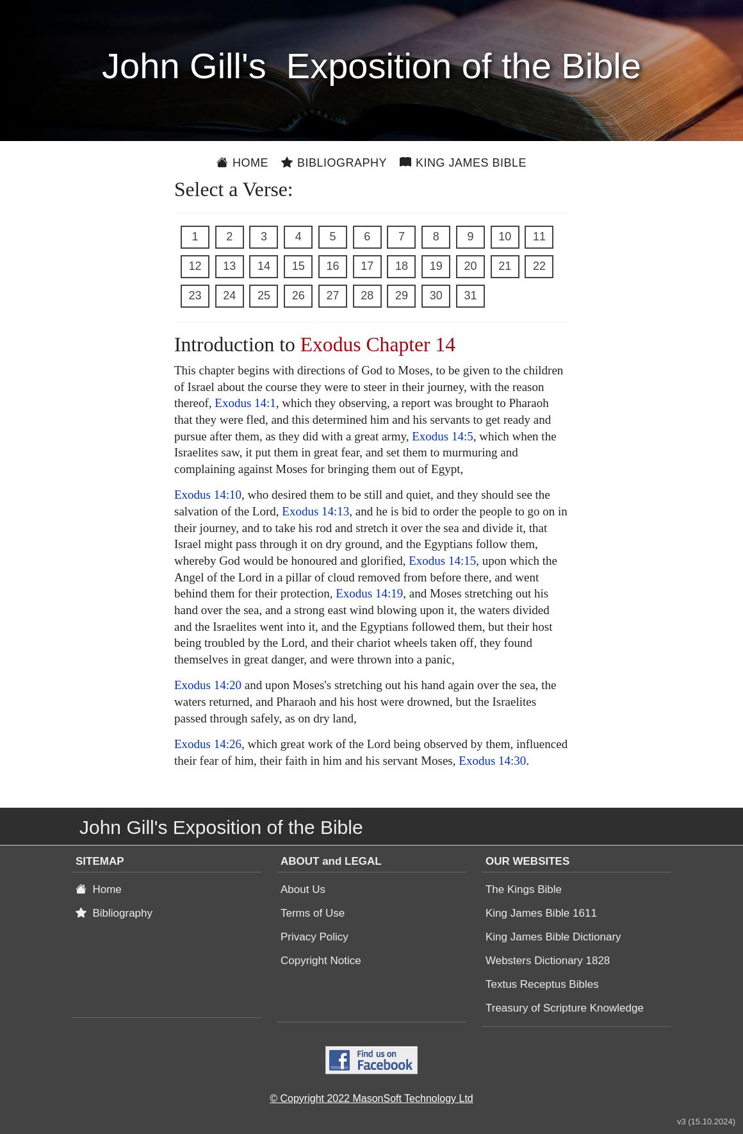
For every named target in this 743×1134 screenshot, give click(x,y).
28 (367, 295)
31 (470, 295)
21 (504, 266)
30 (436, 295)
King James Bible (463, 162)
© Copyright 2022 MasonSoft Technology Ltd (371, 1098)
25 (263, 295)
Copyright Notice (321, 961)
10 (504, 236)
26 (298, 295)
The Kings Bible (524, 889)
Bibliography (334, 162)
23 (194, 295)
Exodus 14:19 (369, 593)
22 (539, 266)
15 (298, 266)
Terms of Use (313, 913)
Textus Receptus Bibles (542, 984)
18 (401, 266)
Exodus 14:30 (492, 760)
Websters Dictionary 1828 (548, 961)
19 (436, 266)
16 (332, 266)
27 (332, 295)
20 (470, 266)
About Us (303, 889)
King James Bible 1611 (541, 913)
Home (242, 162)
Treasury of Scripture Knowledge (565, 1008)
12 (194, 266)
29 (401, 295)
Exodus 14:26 (207, 744)
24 (229, 295)
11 (539, 236)
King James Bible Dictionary (553, 937)
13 (229, 266)
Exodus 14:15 (442, 560)
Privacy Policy (314, 937)
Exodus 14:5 (442, 436)
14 (263, 266)
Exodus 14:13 (315, 511)
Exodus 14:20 (207, 685)
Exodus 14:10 (207, 494)
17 (367, 266)
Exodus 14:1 (245, 403)
